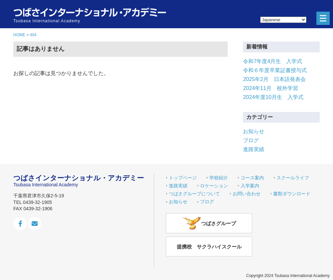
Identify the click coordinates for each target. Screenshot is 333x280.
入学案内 (250, 185)
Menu (321, 18)
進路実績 (253, 149)
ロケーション (214, 185)
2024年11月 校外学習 (270, 88)
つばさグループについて (194, 193)
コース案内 (252, 177)
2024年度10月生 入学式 (273, 97)
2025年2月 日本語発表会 (274, 79)
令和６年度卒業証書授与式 (275, 70)
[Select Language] (283, 20)
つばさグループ (209, 223)
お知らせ (253, 131)
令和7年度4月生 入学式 (272, 61)
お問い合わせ (247, 193)
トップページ (183, 177)
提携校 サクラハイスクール (209, 246)
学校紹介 (218, 177)
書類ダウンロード (291, 193)
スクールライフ (293, 177)
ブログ (251, 140)
